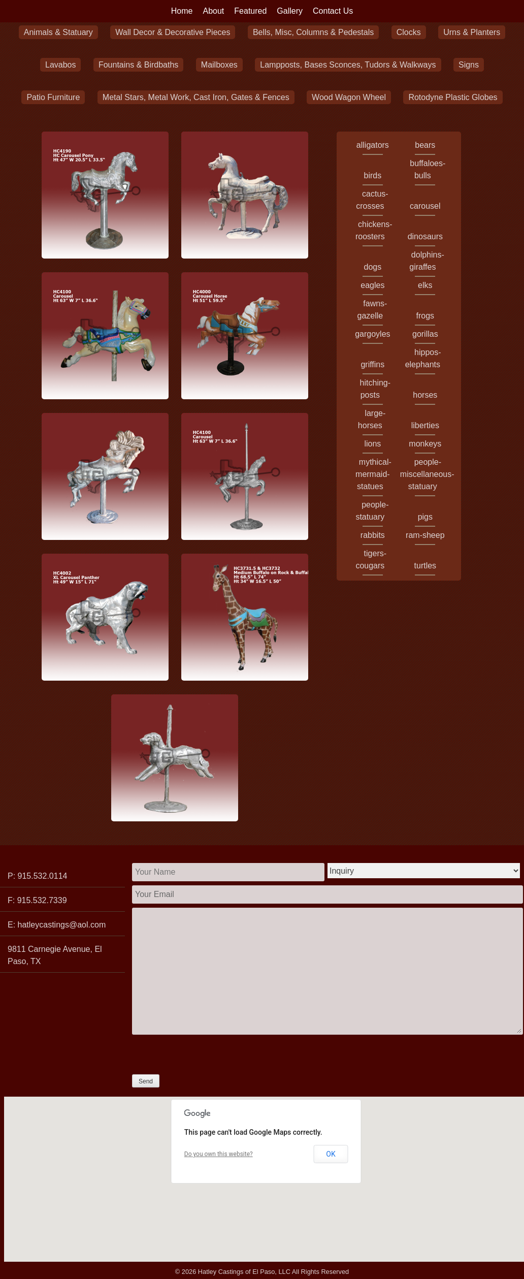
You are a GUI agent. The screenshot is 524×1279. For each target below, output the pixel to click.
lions (372, 443)
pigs (425, 517)
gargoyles (372, 334)
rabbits (373, 535)
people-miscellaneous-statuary (427, 474)
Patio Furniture (53, 97)
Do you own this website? (218, 1154)
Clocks (409, 32)
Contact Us (333, 11)
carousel (425, 206)
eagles (372, 285)
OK (330, 1154)
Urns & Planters (471, 32)
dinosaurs (425, 236)
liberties (425, 425)
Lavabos (60, 64)
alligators (372, 145)
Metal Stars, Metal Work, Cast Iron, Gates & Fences (196, 97)
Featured (250, 11)
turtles (425, 565)
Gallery (290, 11)
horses (425, 395)
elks (425, 285)
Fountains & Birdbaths (138, 64)
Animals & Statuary (58, 32)
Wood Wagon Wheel (349, 97)
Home (182, 11)
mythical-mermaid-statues (373, 474)
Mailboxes (219, 64)
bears (425, 145)
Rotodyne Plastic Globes (452, 97)
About (213, 11)
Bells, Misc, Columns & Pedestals (313, 32)
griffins (372, 364)
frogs (425, 315)
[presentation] (209, 1054)
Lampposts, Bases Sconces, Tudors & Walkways (348, 64)
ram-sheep (425, 535)
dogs (372, 267)
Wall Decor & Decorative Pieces (172, 32)
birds (373, 175)
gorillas (425, 334)
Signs (468, 64)
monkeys (425, 443)
